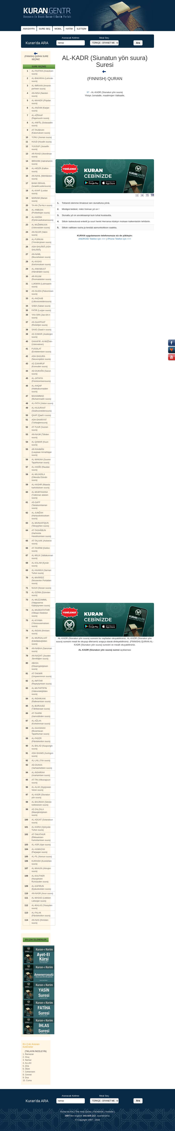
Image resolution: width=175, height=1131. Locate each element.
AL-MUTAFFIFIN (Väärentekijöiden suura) (40, 691)
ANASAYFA (29, 28)
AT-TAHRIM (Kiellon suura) (41, 549)
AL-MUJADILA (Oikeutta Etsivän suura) (39, 477)
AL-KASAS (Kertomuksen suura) (41, 263)
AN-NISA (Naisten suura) (40, 94)
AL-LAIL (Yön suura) (41, 760)
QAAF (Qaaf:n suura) (41, 415)
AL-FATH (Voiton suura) (42, 403)
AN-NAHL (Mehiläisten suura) (42, 177)
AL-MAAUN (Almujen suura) (41, 869)
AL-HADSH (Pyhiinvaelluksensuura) (42, 218)
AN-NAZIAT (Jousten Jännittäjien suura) (41, 657)
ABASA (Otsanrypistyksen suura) (40, 666)
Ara (138, 42)
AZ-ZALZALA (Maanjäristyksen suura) (39, 812)
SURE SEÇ (44, 28)
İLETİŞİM (81, 28)
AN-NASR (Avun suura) (42, 893)
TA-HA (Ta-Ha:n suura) (42, 205)
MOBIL (58, 28)
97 (88, 92)
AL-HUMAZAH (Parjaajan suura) (39, 850)
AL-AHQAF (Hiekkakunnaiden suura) (40, 389)
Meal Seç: (104, 38)
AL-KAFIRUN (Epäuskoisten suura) (41, 887)
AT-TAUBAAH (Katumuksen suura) (41, 131)
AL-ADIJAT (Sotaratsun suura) (42, 821)
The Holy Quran (83, 1111)
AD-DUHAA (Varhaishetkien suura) (42, 766)
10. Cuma (27, 1080)
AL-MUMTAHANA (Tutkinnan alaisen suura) (40, 495)
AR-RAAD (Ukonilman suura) (42, 155)
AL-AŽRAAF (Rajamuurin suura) (40, 116)
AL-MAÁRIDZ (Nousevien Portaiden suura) (41, 580)
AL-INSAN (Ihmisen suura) (41, 632)
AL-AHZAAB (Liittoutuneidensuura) (41, 300)
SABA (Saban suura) (41, 306)
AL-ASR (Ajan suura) (41, 844)
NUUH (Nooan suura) (41, 588)
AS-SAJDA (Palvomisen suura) (42, 292)
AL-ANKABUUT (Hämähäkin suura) (40, 270)
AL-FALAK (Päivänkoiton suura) (41, 914)
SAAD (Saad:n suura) (41, 329)
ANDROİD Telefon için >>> (92, 239)
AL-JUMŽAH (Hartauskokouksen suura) (40, 516)
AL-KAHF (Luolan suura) (40, 192)
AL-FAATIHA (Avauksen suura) (42, 72)
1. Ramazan (28, 1054)
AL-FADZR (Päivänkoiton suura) (41, 739)
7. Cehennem (29, 1072)
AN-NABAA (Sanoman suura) (42, 650)
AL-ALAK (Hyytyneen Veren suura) (41, 788)
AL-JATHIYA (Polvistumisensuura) (41, 379)
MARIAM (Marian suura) (39, 199)
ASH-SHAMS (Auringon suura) (42, 754)
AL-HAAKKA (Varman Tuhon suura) (41, 571)
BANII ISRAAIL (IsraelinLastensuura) (41, 184)
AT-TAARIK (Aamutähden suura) (41, 714)
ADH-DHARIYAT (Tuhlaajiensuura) (40, 421)
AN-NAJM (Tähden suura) (40, 436)
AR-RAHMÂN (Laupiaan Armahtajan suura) (42, 452)
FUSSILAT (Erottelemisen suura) (41, 350)
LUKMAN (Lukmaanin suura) (41, 285)
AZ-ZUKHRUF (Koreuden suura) (40, 365)
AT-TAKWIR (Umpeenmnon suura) (42, 675)
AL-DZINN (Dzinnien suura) (41, 594)
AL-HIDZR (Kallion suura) (40, 170)
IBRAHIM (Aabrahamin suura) (42, 162)
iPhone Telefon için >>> (119, 239)
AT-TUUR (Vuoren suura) (40, 428)
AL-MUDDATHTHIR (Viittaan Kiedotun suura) (41, 613)
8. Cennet (27, 1074)
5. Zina (26, 1066)
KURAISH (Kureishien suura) (42, 862)
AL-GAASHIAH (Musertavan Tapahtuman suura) (40, 731)
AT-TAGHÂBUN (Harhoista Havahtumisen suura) (41, 533)
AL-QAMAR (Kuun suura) (40, 443)
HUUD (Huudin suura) (42, 142)
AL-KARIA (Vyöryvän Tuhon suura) (41, 828)
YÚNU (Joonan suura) (42, 137)
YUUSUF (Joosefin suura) (40, 148)
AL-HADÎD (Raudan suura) (41, 468)
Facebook (98, 1111)
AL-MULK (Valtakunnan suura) (42, 557)
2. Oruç (26, 1057)
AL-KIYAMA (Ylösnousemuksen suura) (40, 623)
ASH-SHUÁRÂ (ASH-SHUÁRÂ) (41, 248)
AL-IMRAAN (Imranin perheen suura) (41, 87)
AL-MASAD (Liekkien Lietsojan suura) (41, 899)
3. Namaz (27, 1060)
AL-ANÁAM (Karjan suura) (40, 109)
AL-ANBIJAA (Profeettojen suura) (41, 211)
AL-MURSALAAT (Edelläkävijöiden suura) (39, 641)
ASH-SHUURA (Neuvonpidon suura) (41, 357)
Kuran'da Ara (66, 1111)
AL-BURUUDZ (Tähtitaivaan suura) (41, 707)
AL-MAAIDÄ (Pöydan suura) (41, 102)
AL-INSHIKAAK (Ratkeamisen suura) (41, 700)
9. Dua (26, 1077)
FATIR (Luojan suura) (41, 310)
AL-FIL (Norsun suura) (42, 856)
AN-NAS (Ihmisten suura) (40, 921)
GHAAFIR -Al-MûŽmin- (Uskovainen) (42, 343)
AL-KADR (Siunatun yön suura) (41, 796)
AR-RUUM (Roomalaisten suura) (41, 278)
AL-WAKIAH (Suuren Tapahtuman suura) (41, 461)
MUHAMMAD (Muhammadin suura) (41, 397)
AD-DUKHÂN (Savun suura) (41, 372)
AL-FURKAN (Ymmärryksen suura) (41, 241)
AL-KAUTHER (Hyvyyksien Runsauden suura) (40, 879)
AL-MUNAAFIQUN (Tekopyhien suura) (40, 524)
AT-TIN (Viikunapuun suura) (41, 781)
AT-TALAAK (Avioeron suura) (42, 542)
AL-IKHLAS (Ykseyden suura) (42, 907)
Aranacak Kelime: (70, 38)
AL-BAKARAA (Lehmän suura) (42, 79)
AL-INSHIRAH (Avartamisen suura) (41, 774)
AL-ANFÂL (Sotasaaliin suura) (42, 124)
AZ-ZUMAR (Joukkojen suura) (42, 335)
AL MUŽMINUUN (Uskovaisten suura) (41, 226)
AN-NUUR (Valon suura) (39, 233)
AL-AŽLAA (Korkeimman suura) (41, 722)
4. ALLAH (27, 1063)
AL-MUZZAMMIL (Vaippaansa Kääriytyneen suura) (41, 603)
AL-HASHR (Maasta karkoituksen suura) (41, 486)
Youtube (109, 1111)
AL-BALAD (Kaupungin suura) (42, 747)
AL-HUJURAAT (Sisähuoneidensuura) (42, 409)
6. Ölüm (26, 1069)
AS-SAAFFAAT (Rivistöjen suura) (40, 323)
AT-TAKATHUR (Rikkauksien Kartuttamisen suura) (41, 837)
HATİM (69, 28)
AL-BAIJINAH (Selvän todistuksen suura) (42, 803)
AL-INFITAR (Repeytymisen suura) (42, 682)
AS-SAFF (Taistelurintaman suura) (39, 505)
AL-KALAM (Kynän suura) (40, 564)
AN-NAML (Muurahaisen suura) (41, 255)
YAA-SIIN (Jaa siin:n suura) (41, 316)
